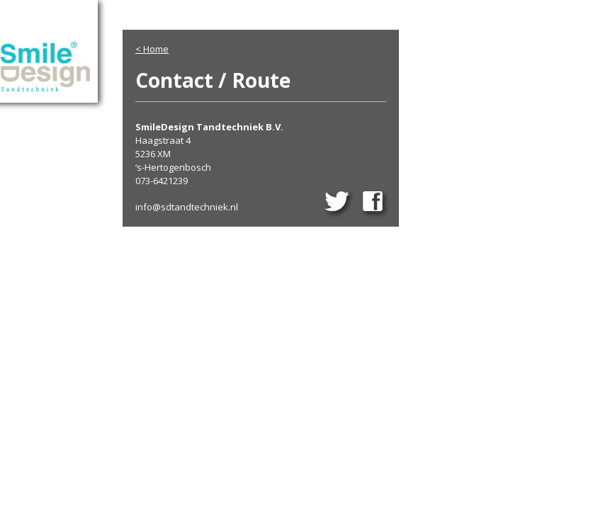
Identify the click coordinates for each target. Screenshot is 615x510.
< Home (152, 48)
